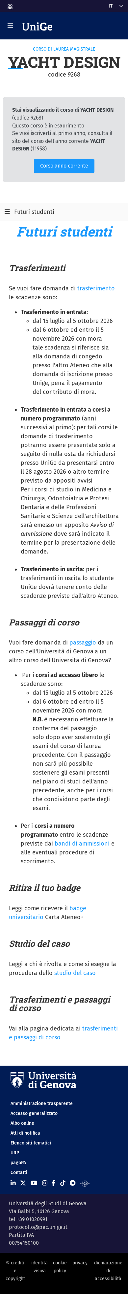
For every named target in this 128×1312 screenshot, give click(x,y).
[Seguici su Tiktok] (62, 1183)
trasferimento (96, 288)
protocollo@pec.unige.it (38, 1227)
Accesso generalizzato (34, 1113)
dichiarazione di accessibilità (108, 1271)
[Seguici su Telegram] (72, 1183)
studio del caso (75, 973)
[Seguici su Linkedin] (13, 1183)
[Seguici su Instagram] (44, 1183)
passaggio (82, 642)
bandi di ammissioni (82, 843)
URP (15, 1153)
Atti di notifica (25, 1133)
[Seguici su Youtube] (34, 1183)
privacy (80, 1263)
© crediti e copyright (15, 1271)
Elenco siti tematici (31, 1143)
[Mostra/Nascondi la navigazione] (10, 25)
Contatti (19, 1172)
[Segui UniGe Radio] (85, 1183)
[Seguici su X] (23, 1183)
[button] (9, 5)
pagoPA (18, 1162)
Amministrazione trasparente (42, 1103)
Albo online (22, 1123)
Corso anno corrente (64, 166)
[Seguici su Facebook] (53, 1183)
